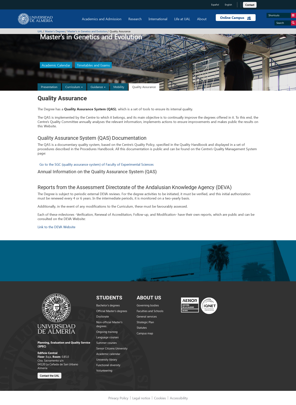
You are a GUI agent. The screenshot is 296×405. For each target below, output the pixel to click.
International (158, 18)
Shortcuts (282, 15)
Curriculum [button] (74, 87)
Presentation (49, 87)
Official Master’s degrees (111, 311)
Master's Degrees (55, 31)
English (228, 4)
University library (106, 359)
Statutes (142, 327)
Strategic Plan (145, 322)
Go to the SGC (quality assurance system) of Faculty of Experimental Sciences (96, 164)
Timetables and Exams (93, 65)
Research (135, 18)
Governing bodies (148, 305)
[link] (250, 4)
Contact (249, 5)
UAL (40, 31)
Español (215, 4)
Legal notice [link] (141, 398)
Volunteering (104, 370)
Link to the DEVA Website (56, 226)
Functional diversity (108, 365)
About (202, 18)
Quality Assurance (144, 87)
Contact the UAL (49, 375)
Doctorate (102, 316)
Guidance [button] (98, 87)
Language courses (107, 337)
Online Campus (235, 17)
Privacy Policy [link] (118, 398)
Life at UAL (182, 18)
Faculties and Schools (150, 311)
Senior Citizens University (111, 348)
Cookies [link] (160, 398)
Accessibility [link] (179, 398)
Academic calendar (108, 354)
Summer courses (106, 343)
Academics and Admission (101, 18)
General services (147, 316)
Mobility (118, 87)
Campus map (145, 333)
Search (286, 23)
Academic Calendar (56, 65)
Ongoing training (107, 332)
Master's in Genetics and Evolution (87, 31)
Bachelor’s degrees (108, 305)
